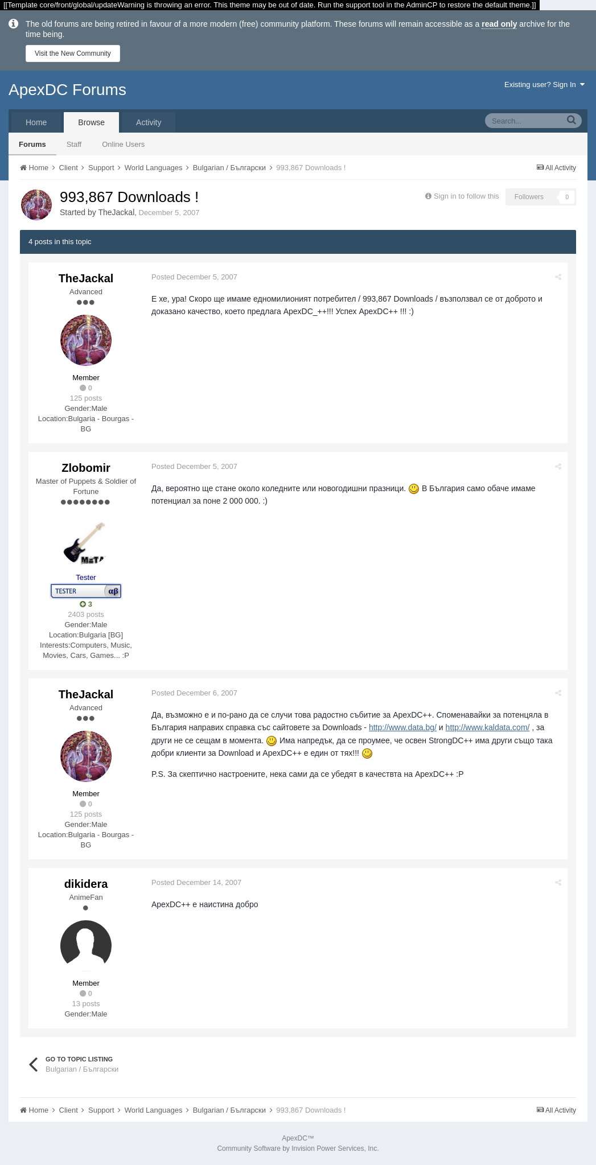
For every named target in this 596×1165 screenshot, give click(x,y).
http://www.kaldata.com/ (488, 727)
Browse (91, 122)
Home (36, 122)
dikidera (86, 884)
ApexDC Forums (67, 89)
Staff (74, 144)
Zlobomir (85, 468)
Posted (194, 277)
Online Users (123, 144)
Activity (148, 122)
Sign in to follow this (466, 196)
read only (499, 23)
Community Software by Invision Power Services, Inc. (298, 1148)
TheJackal (116, 212)
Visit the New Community (73, 53)
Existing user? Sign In (544, 84)
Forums (32, 144)
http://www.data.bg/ (403, 727)
